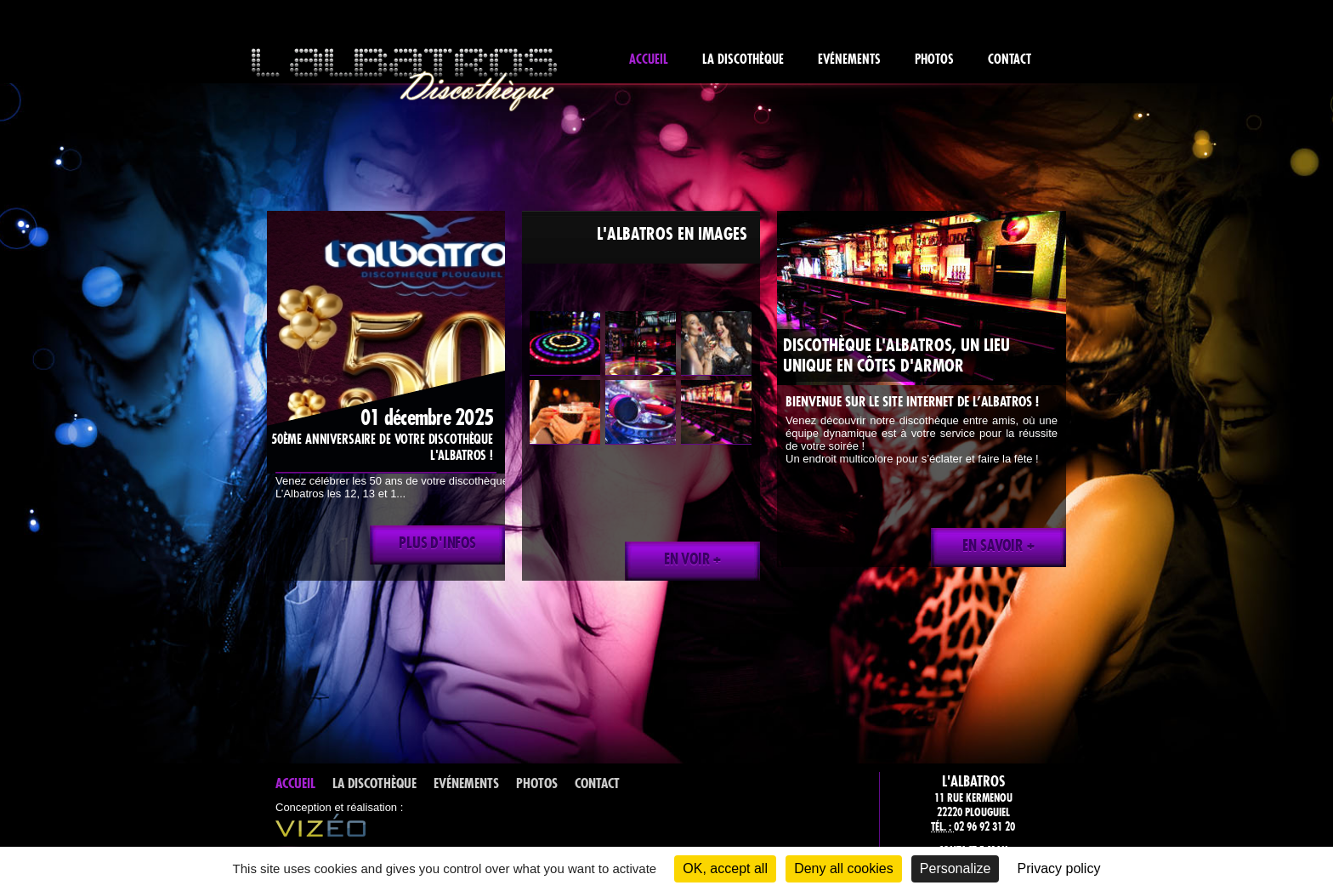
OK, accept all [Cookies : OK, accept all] (725, 868)
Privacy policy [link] (1059, 868)
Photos (934, 59)
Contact (1009, 59)
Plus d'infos (437, 543)
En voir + (692, 559)
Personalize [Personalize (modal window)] (955, 868)
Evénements (849, 59)
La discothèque (743, 59)
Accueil (648, 59)
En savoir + (998, 545)
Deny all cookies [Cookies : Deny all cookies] (843, 868)
